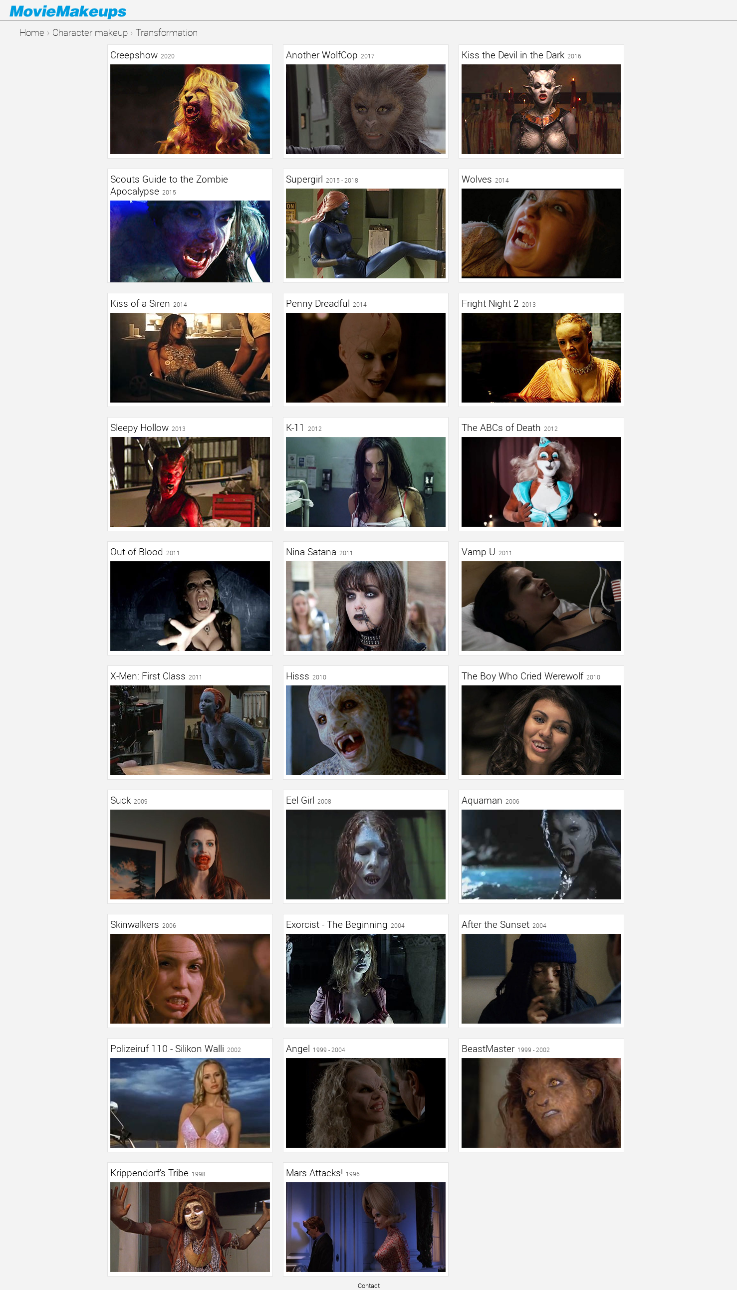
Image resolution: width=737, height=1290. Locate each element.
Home (31, 32)
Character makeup (90, 32)
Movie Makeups (82, 10)
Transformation (167, 32)
